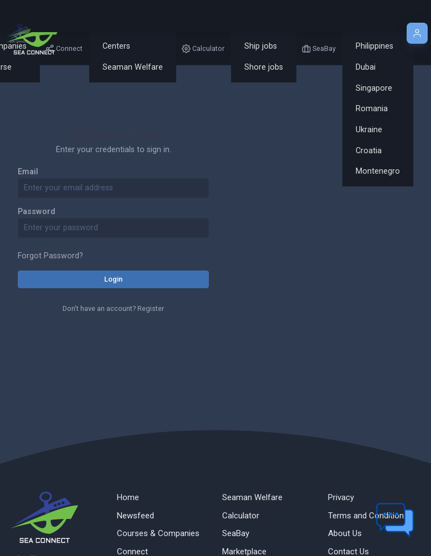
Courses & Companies (158, 533)
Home (128, 497)
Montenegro (378, 171)
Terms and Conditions (368, 516)
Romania (372, 108)
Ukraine (369, 129)
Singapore (374, 88)
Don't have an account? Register (113, 308)
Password (36, 211)
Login (113, 279)
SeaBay (235, 533)
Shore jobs (263, 67)
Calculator (240, 516)
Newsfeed (135, 516)
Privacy (341, 497)
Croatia (369, 150)
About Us (345, 533)
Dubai (366, 67)
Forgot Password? (50, 256)
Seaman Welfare (132, 67)
